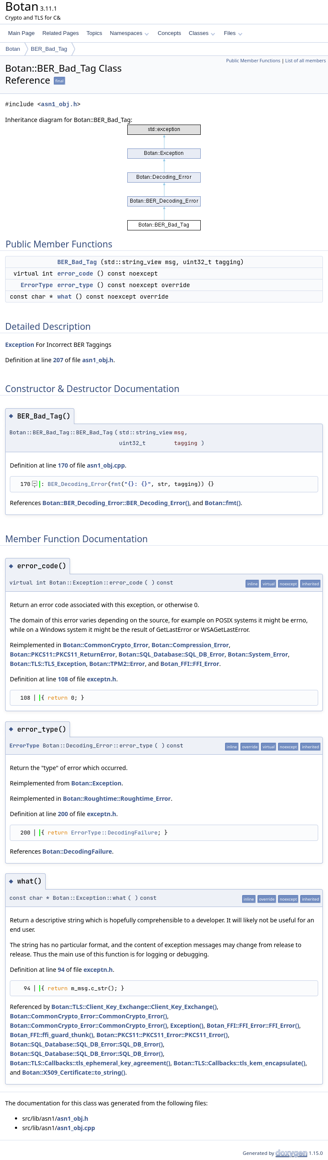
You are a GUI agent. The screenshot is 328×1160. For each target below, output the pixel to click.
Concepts (169, 33)
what (64, 296)
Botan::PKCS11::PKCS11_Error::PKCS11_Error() (162, 1035)
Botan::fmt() (222, 503)
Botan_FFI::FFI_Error (190, 664)
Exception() (187, 1025)
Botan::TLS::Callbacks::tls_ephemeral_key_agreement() (90, 1063)
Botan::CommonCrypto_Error (105, 645)
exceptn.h (101, 679)
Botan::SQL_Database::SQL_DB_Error (172, 654)
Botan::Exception (96, 783)
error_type (75, 285)
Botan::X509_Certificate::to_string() (74, 1072)
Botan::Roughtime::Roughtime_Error (117, 798)
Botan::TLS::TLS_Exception (48, 664)
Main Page (21, 33)
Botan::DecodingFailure (77, 851)
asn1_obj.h (59, 104)
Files (233, 33)
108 (63, 679)
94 (61, 969)
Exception (19, 344)
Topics (94, 33)
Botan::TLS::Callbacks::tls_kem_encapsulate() (239, 1063)
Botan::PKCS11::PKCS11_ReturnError (62, 654)
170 (63, 465)
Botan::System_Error (258, 654)
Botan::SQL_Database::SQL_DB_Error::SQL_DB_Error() (86, 1044)
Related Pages (60, 33)
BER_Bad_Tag (49, 49)
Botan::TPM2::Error (117, 664)
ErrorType (36, 285)
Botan (13, 49)
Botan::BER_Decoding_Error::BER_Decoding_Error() (115, 503)
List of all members (305, 61)
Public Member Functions (253, 61)
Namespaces (129, 33)
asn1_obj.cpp (106, 465)
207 (58, 360)
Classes (202, 33)
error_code (75, 273)
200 (63, 814)
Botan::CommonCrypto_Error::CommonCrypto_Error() (88, 1016)
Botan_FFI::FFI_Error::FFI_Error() (253, 1025)
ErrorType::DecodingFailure (114, 832)
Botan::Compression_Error (190, 645)
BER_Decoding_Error (78, 484)
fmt (116, 484)
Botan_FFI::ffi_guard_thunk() (51, 1035)
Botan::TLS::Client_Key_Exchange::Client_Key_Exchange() (134, 1007)
